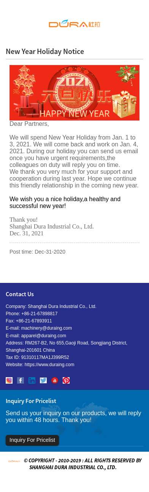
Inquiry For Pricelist (32, 440)
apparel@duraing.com (43, 335)
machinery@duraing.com (46, 328)
